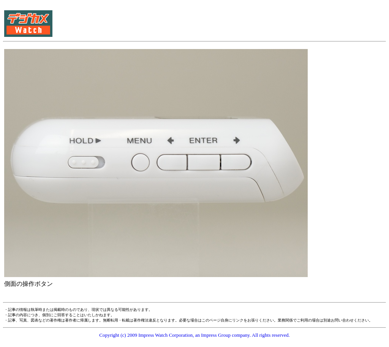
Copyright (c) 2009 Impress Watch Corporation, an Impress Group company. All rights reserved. (194, 335)
